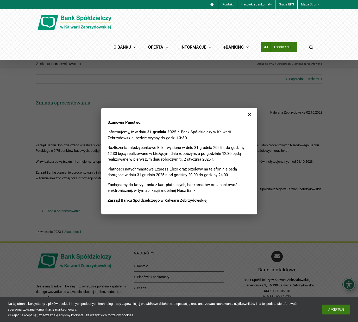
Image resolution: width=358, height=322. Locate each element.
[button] (311, 47)
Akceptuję (336, 309)
